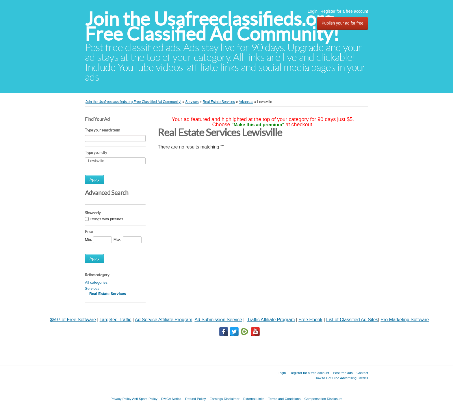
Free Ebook (310, 319)
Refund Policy (195, 398)
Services (92, 288)
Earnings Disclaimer (225, 398)
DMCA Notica (171, 398)
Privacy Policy (120, 398)
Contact (362, 373)
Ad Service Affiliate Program (163, 319)
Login (313, 11)
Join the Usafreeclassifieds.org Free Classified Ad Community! (212, 26)
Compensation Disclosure (323, 398)
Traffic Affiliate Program (271, 319)
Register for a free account (344, 11)
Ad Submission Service (218, 319)
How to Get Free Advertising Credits (341, 378)
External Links (253, 398)
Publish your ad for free (342, 23)
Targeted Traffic (115, 319)
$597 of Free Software (73, 319)
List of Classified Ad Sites (352, 319)
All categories (96, 282)
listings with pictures (106, 219)
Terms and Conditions (284, 398)
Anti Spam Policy (144, 398)
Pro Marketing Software (404, 319)
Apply (94, 179)
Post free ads (342, 373)
